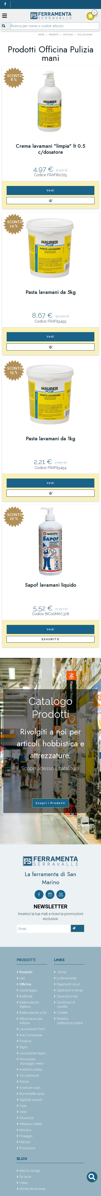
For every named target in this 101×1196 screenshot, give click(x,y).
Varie (23, 1112)
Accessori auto (29, 1087)
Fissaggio (26, 1136)
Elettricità (25, 996)
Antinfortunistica (30, 1069)
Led (22, 978)
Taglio (23, 1047)
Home (61, 972)
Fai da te (25, 1177)
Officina (25, 984)
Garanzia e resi (67, 996)
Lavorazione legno (32, 1053)
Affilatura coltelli (30, 1124)
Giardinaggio (28, 990)
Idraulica (25, 1130)
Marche (24, 1142)
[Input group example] (54, 26)
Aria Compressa (30, 1035)
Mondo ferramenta (32, 1189)
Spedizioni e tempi (70, 990)
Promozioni (27, 1148)
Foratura (25, 1041)
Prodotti (26, 960)
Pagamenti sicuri (68, 984)
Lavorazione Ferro (32, 1029)
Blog (22, 1158)
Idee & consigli (29, 1170)
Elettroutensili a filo (33, 1012)
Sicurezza (26, 1118)
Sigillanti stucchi (30, 1100)
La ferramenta (66, 978)
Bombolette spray (32, 1093)
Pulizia (24, 1081)
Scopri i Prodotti (51, 803)
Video (23, 1183)
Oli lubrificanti (29, 1075)
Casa (22, 1106)
